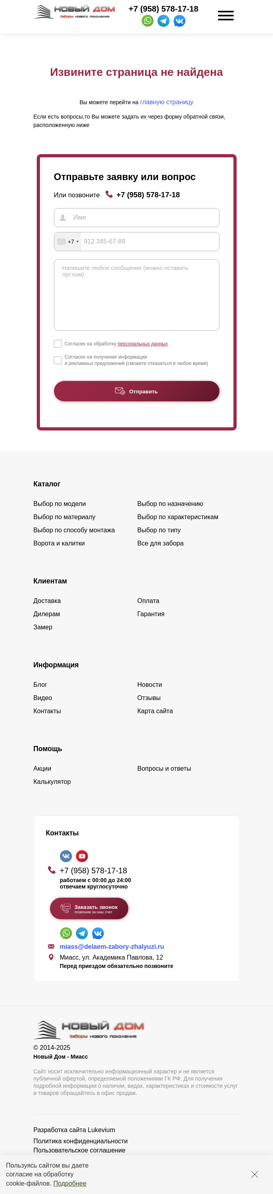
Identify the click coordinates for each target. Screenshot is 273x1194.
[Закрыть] (254, 1174)
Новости (149, 696)
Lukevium (101, 1141)
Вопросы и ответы (164, 780)
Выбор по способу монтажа (74, 542)
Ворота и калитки (59, 555)
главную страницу (166, 102)
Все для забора (160, 555)
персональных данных (142, 356)
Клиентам (50, 593)
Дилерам (47, 626)
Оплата (148, 612)
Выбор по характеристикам (178, 529)
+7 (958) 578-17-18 (163, 9)
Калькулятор (52, 793)
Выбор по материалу (65, 529)
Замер (43, 639)
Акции (43, 780)
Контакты (47, 723)
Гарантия (151, 626)
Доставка (47, 612)
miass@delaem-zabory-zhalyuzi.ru (112, 958)
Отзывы (149, 709)
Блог (41, 696)
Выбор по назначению (170, 515)
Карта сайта (155, 723)
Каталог (47, 496)
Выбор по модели (60, 515)
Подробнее (69, 1183)
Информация (56, 677)
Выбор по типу (159, 542)
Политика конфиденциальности (81, 1153)
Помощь (48, 761)
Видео (43, 709)
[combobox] (68, 241)
